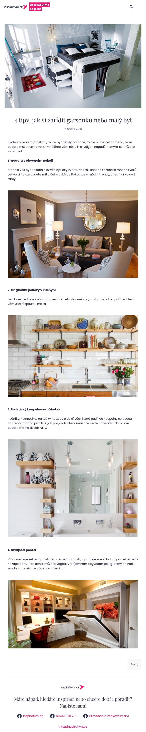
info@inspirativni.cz (73, 726)
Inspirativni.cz (30, 716)
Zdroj (134, 664)
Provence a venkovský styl (106, 716)
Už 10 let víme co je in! (39, 7)
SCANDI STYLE (63, 716)
